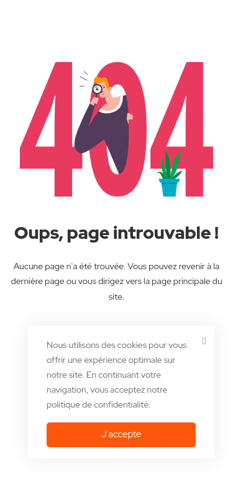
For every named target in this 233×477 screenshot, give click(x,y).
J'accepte (121, 434)
